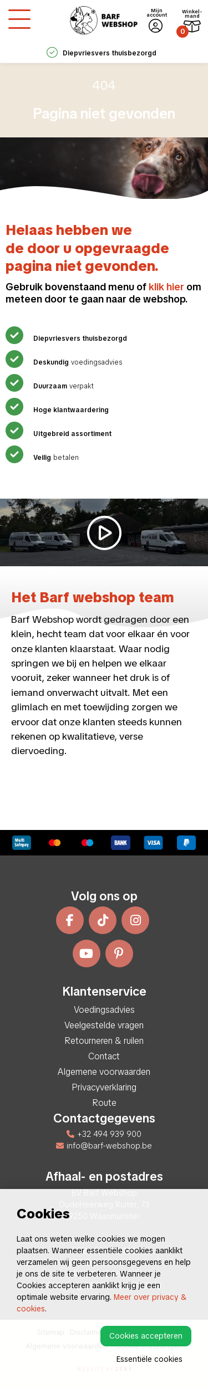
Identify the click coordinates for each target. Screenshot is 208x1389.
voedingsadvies (76, 362)
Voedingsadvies (104, 1010)
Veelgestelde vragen (104, 1025)
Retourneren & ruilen (104, 1041)
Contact (104, 1056)
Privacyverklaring (104, 1087)
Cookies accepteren (145, 1336)
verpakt (62, 386)
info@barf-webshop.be (104, 1146)
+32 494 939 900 (104, 1134)
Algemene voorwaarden (104, 1072)
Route (104, 1103)
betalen (55, 457)
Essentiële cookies (149, 1359)
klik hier (166, 286)
